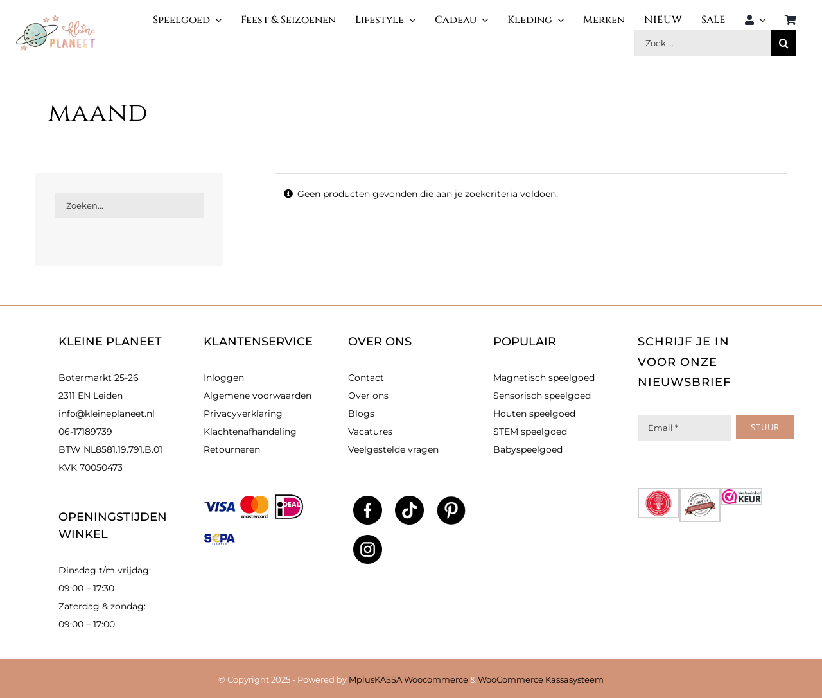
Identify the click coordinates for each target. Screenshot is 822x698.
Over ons (368, 395)
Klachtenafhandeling (250, 431)
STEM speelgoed (530, 431)
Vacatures (370, 431)
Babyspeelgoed (528, 449)
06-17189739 (85, 431)
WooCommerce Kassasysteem (541, 679)
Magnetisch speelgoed (544, 377)
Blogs (361, 413)
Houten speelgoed (534, 413)
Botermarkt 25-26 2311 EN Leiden (98, 386)
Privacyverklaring (243, 413)
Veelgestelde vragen (393, 449)
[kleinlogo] (55, 19)
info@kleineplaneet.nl (106, 413)
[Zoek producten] (702, 43)
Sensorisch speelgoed (542, 395)
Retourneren (232, 449)
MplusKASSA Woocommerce (408, 679)
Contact (366, 377)
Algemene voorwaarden (257, 395)
